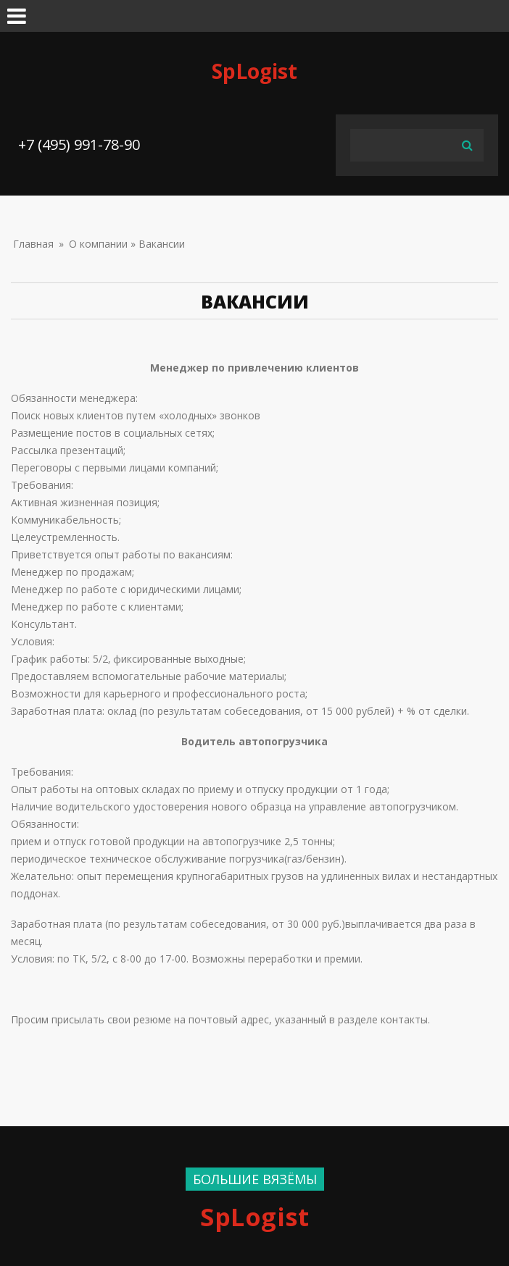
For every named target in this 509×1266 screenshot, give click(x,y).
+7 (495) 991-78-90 (79, 144)
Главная (33, 244)
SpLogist (254, 71)
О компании (98, 244)
